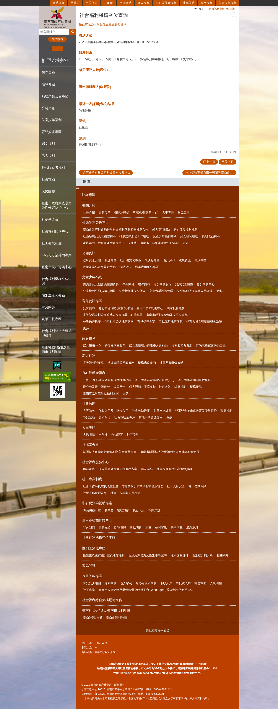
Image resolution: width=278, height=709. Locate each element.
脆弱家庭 (89, 469)
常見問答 (48, 307)
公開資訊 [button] (48, 108)
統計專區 (110, 260)
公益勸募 (117, 434)
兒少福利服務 (162, 284)
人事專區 (168, 212)
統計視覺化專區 (130, 260)
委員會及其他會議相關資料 (101, 284)
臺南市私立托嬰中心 (149, 308)
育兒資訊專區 (92, 301)
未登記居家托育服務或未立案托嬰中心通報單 (112, 314)
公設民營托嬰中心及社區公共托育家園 (108, 321)
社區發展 (133, 434)
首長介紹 (89, 212)
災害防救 (89, 410)
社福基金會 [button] (50, 219)
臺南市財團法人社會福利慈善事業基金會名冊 (170, 451)
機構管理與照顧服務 (121, 362)
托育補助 (89, 308)
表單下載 (177, 527)
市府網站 (125, 2)
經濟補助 (144, 284)
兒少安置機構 (184, 284)
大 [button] (68, 48)
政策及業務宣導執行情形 (99, 267)
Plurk (49, 60)
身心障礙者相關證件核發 (194, 380)
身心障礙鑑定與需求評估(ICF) (154, 380)
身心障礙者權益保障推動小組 (112, 380)
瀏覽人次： (88, 647)
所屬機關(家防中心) (146, 212)
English (108, 2)
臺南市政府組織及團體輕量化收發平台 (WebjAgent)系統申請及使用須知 (146, 589)
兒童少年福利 (227, 2)
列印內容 (234, 14)
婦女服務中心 (92, 345)
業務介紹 (104, 527)
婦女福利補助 (189, 236)
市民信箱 (91, 2)
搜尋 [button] (72, 32)
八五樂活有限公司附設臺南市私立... (106, 172)
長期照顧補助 (211, 236)
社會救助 (188, 2)
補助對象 (123, 510)
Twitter (54, 60)
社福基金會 (90, 445)
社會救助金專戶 (124, 417)
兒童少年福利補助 (165, 236)
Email (66, 60)
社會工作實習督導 (95, 493)
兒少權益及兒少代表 (132, 290)
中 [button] (57, 48)
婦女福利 (206, 2)
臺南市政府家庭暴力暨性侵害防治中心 (57, 205)
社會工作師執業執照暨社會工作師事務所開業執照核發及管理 (123, 486)
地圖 (148, 527)
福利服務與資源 (181, 345)
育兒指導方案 (146, 321)
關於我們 (89, 527)
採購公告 (125, 267)
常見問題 (136, 527)
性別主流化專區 (93, 548)
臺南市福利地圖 (116, 617)
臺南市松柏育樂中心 (97, 520)
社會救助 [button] (48, 179)
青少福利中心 (205, 284)
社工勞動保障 (197, 486)
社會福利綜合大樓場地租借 (57, 333)
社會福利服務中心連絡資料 (174, 469)
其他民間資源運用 (150, 417)
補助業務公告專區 (95, 223)
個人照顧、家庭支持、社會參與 (150, 386)
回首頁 (75, 2)
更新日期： (88, 643)
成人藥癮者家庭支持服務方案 (118, 469)
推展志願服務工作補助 (134, 236)
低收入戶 (166, 583)
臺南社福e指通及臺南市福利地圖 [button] (56, 349)
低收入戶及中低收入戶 (113, 410)
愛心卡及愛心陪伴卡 (96, 386)
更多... (187, 243)
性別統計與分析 (202, 555)
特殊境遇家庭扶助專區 (211, 345)
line (60, 60)
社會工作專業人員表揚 (125, 493)
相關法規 (154, 510)
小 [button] (46, 48)
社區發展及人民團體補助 (99, 236)
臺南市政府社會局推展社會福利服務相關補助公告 (115, 229)
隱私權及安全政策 (158, 630)
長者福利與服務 (93, 362)
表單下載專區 (92, 576)
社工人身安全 (176, 486)
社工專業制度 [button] (52, 243)
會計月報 (169, 260)
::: (40, 7)
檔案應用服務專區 (147, 267)
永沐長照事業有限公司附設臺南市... (208, 172)
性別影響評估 (179, 555)
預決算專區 (152, 260)
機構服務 (196, 386)
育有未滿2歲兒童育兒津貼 (116, 308)
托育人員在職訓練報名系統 (204, 321)
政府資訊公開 (92, 260)
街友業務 (147, 469)
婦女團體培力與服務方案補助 (148, 345)
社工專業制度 (92, 479)
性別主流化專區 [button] (53, 295)
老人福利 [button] (48, 155)
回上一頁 (209, 161)
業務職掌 (104, 212)
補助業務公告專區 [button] (55, 96)
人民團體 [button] (48, 191)
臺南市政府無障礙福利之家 (101, 393)
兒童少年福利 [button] (52, 120)
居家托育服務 (176, 308)
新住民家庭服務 (115, 345)
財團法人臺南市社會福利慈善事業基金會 (109, 451)
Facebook (43, 60)
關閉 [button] (86, 182)
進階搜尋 (57, 39)
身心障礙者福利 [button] (53, 167)
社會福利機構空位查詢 (57, 281)
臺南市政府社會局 (57, 17)
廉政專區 (200, 260)
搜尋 (42, 30)
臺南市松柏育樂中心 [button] (57, 267)
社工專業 (89, 589)
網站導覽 (58, 2)
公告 (86, 380)
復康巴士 (119, 386)
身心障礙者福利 (166, 2)
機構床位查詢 (147, 362)
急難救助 (89, 417)
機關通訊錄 (121, 212)
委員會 (109, 510)
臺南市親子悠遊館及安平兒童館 (167, 314)
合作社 (103, 434)
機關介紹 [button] (48, 84)
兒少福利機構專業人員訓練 (194, 290)
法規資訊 (185, 260)
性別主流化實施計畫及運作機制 (104, 555)
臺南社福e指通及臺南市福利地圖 (106, 610)
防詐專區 (48, 72)
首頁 (201, 8)
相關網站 (223, 555)
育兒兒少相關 (92, 583)
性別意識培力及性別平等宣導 (147, 555)
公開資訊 (88, 253)
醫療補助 (226, 410)
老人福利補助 (161, 229)
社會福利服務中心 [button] (55, 231)
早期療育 (128, 284)
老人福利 (143, 2)
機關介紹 (88, 205)
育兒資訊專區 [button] (52, 132)
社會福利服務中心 (95, 462)
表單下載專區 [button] (52, 319)
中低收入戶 (183, 583)
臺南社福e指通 (93, 617)
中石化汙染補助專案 (97, 503)
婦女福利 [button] (48, 144)
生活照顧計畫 (92, 510)
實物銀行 (104, 417)
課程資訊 (120, 527)
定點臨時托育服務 (171, 321)
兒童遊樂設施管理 (161, 290)
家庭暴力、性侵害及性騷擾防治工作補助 (109, 243)
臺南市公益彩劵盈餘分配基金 (159, 243)
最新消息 (192, 527)
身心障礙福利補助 (185, 229)
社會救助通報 (141, 410)
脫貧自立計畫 (162, 410)
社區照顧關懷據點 (171, 362)
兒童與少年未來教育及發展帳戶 (196, 410)
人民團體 (88, 427)
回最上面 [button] (227, 161)
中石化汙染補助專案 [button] (57, 255)
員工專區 (184, 212)
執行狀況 (139, 510)
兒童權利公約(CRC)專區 (99, 290)
